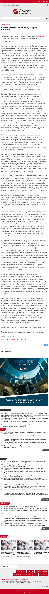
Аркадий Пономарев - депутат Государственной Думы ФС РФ (20, 506)
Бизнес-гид (43, 574)
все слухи (45, 450)
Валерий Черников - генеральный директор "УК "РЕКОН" (19, 514)
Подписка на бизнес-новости (18, 592)
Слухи (2, 429)
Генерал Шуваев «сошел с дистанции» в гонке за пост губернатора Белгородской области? (24, 413)
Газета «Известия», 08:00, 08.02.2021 (15, 339)
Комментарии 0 (8, 351)
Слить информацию (33, 592)
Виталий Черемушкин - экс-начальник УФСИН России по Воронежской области (24, 525)
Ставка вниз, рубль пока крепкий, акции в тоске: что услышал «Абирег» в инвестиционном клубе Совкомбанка (23, 475)
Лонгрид (3, 458)
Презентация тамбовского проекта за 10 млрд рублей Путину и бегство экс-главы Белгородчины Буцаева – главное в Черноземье (22, 425)
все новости (45, 499)
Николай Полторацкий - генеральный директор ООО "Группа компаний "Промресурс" (26, 508)
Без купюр (3, 536)
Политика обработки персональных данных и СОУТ (14, 579)
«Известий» (42, 36)
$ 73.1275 (39, 1)
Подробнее (45, 528)
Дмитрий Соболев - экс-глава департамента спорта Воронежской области (23, 523)
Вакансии (26, 592)
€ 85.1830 (45, 1)
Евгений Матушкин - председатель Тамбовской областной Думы (20, 516)
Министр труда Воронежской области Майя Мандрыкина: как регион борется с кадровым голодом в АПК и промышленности (24, 465)
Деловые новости (41, 571)
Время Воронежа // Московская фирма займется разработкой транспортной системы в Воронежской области (24, 553)
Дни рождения (4, 503)
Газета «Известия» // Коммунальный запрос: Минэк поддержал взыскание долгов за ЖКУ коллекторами (8, 553)
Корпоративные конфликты (22, 574)
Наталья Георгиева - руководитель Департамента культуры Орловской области (24, 518)
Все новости (5, 566)
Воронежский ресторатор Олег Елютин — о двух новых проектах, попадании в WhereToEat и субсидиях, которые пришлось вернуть (24, 487)
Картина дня (21, 571)
